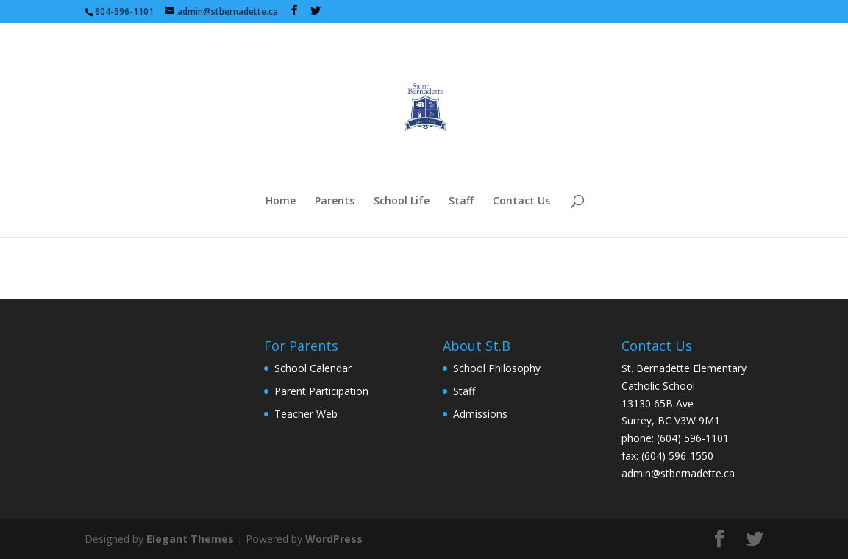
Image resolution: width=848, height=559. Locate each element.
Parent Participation (321, 391)
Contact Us (521, 201)
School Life (402, 201)
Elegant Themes (190, 539)
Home (281, 201)
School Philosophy (497, 368)
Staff (461, 201)
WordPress (334, 539)
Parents (334, 201)
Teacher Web (306, 414)
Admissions (480, 414)
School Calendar (313, 368)
